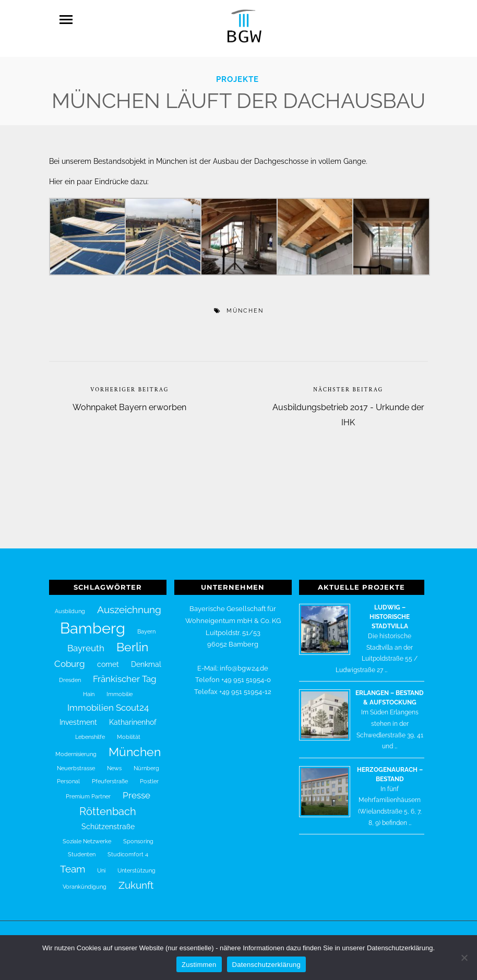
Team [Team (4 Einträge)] (72, 863)
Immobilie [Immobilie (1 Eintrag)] (119, 689)
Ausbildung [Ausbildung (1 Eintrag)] (70, 606)
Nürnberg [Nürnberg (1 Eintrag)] (146, 763)
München (245, 305)
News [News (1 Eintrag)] (114, 763)
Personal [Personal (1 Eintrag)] (68, 776)
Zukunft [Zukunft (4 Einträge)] (135, 880)
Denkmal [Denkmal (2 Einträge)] (146, 659)
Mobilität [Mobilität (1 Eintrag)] (128, 731)
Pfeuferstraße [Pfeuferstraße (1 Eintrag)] (110, 776)
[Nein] (464, 957)
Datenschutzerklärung (266, 965)
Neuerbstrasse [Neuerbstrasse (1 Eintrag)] (76, 763)
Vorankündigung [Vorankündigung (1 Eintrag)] (84, 881)
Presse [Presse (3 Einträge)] (136, 790)
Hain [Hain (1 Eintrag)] (88, 689)
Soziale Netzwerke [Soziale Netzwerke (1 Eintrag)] (87, 836)
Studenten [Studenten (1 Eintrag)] (82, 849)
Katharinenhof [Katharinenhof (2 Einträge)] (133, 717)
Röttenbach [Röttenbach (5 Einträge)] (107, 806)
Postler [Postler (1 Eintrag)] (149, 776)
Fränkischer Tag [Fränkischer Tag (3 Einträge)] (125, 673)
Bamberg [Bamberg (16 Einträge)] (92, 623)
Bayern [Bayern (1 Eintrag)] (146, 626)
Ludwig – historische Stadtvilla (389, 612)
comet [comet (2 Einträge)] (108, 659)
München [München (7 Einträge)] (135, 747)
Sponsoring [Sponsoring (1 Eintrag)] (138, 836)
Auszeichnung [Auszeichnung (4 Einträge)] (129, 604)
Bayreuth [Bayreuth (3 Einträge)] (85, 643)
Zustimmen (199, 965)
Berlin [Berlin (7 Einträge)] (132, 642)
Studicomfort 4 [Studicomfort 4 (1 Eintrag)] (128, 849)
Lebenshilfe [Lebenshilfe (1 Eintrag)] (90, 731)
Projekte (237, 74)
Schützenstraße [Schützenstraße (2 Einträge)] (108, 821)
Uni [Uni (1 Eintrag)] (101, 865)
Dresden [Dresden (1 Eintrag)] (70, 675)
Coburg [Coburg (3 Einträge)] (69, 658)
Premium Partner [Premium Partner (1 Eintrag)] (88, 791)
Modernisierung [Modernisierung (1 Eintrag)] (76, 749)
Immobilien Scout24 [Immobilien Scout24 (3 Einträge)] (108, 702)
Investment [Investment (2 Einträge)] (78, 717)
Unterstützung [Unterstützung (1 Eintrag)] (136, 865)
